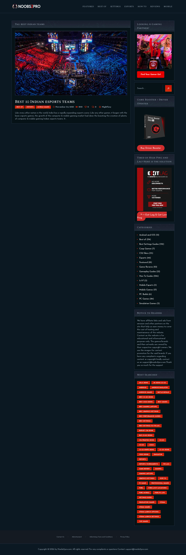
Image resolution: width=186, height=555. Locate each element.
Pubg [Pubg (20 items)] (141, 488)
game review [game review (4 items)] (144, 469)
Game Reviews (146, 267)
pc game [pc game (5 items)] (142, 483)
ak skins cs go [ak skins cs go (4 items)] (159, 383)
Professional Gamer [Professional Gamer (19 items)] (160, 483)
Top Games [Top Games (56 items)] (143, 521)
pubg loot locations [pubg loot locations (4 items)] (157, 488)
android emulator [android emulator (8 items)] (160, 387)
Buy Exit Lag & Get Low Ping (152, 216)
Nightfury (106, 107)
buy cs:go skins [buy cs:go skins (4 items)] (145, 435)
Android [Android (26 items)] (142, 387)
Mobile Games (43, 107)
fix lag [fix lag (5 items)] (166, 464)
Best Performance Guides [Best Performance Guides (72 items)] (149, 416)
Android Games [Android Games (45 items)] (145, 392)
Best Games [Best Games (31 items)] (162, 402)
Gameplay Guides (147, 271)
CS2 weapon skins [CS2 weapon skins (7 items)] (146, 440)
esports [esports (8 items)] (142, 459)
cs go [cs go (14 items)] (141, 445)
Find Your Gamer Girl (151, 74)
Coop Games (145, 249)
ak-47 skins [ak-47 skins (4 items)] (143, 383)
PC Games (144, 299)
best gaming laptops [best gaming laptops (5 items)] (148, 406)
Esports (30, 107)
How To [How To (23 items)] (163, 478)
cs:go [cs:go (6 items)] (161, 440)
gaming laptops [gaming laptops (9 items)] (146, 473)
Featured (143, 262)
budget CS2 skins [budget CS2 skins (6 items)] (146, 430)
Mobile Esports (146, 285)
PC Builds (143, 294)
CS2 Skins (143, 253)
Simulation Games (147, 303)
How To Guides (146, 276)
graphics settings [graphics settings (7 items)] (146, 478)
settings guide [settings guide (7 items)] (145, 497)
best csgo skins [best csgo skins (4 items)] (146, 402)
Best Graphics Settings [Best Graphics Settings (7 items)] (148, 411)
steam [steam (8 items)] (162, 502)
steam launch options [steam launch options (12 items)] (148, 512)
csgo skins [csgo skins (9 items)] (143, 454)
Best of (20, 107)
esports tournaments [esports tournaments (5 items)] (148, 464)
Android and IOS (147, 235)
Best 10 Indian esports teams (45, 101)
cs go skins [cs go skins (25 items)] (164, 449)
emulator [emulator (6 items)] (158, 454)
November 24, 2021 (64, 107)
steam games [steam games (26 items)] (144, 507)
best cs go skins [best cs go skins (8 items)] (146, 397)
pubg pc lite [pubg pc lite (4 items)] (160, 492)
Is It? (141, 281)
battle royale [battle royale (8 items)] (163, 392)
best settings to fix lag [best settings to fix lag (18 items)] (149, 426)
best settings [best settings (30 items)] (144, 421)
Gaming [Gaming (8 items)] (158, 469)
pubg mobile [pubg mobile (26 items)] (144, 492)
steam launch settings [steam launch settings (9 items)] (149, 516)
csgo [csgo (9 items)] (151, 445)
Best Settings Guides (149, 244)
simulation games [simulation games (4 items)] (146, 502)
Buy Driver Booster (151, 148)
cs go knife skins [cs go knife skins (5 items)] (146, 449)
